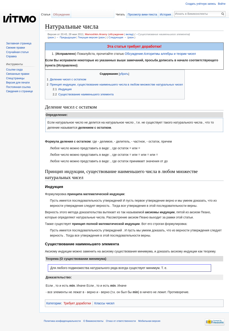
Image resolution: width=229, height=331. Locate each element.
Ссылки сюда (14, 69)
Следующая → (117, 37)
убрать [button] (124, 73)
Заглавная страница (18, 43)
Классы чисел (104, 303)
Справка (11, 56)
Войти (221, 3)
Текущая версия (88, 37)
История (165, 14)
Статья (45, 14)
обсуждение (116, 34)
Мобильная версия (149, 321)
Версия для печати (18, 82)
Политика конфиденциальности (62, 321)
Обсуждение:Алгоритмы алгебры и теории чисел (160, 54)
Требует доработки (77, 303)
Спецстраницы (15, 78)
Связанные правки (17, 73)
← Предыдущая (66, 37)
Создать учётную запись (200, 3)
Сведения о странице (19, 91)
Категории (53, 303)
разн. (52, 37)
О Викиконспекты (93, 321)
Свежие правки (15, 47)
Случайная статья (17, 52)
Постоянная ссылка (18, 87)
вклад (129, 34)
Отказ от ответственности (121, 321)
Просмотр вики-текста (142, 14)
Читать (120, 14)
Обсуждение (61, 14)
